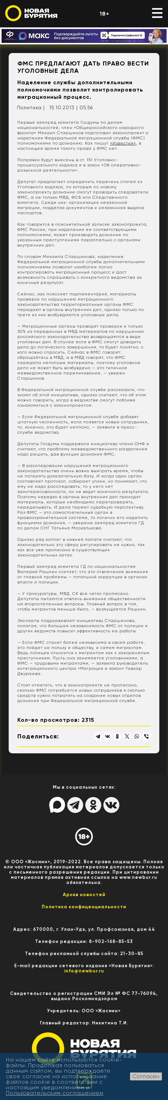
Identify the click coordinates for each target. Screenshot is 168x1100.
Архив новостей (84, 894)
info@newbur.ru (84, 970)
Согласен (146, 1076)
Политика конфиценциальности (84, 906)
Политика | (31, 107)
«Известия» (123, 143)
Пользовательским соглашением (54, 1093)
